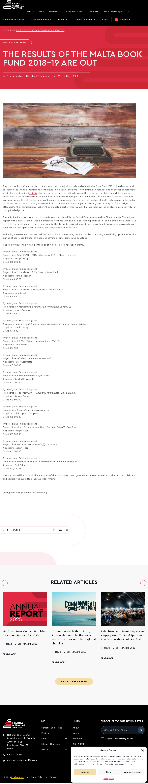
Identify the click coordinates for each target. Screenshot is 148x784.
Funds (61, 20)
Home (5, 30)
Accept (85, 772)
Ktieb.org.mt (17, 778)
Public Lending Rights (114, 12)
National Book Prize (13, 20)
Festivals (46, 734)
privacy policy (126, 740)
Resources (53, 12)
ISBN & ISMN (93, 12)
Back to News (14, 43)
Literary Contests (83, 20)
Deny (108, 772)
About (28, 12)
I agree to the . (120, 740)
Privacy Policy (108, 779)
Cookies (53, 778)
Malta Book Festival (41, 20)
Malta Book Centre (75, 12)
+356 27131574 (14, 755)
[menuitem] (122, 19)
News (41, 12)
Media (105, 20)
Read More (9, 655)
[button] (142, 750)
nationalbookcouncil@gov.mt (22, 761)
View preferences (132, 772)
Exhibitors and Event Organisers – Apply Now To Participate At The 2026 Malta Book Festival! (123, 636)
